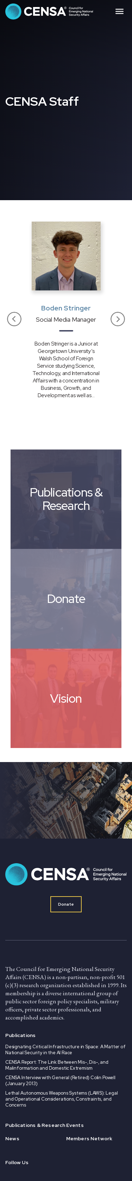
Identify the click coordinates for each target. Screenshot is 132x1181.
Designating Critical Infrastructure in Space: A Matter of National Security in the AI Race (65, 1050)
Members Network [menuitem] (89, 1138)
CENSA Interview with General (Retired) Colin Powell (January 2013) (60, 1081)
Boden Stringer (66, 308)
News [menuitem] (12, 1138)
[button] (14, 319)
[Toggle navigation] (119, 11)
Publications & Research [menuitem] (35, 1125)
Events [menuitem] (75, 1125)
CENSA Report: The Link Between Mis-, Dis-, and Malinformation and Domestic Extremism (56, 1065)
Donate (66, 904)
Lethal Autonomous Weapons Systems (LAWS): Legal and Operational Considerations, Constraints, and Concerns (61, 1099)
